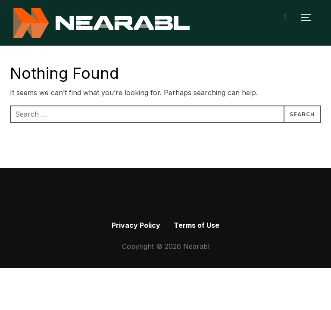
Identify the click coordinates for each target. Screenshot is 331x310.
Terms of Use (196, 225)
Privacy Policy (136, 225)
